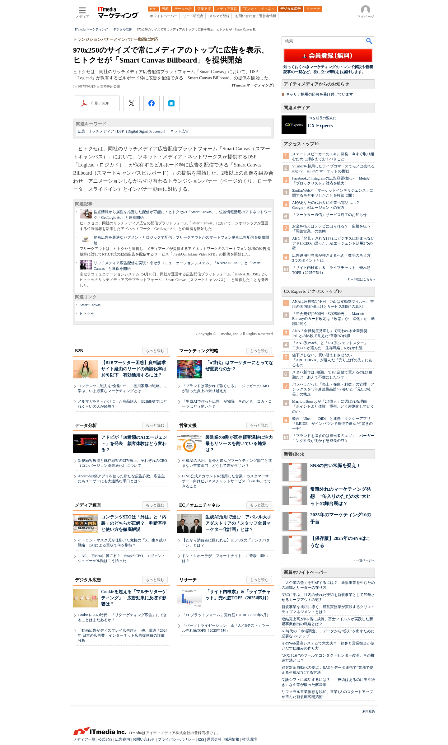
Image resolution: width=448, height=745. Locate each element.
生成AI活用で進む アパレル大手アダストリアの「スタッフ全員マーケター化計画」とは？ (238, 523)
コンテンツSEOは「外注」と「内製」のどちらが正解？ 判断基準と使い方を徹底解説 (133, 523)
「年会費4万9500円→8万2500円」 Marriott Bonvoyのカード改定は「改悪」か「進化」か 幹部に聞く (333, 319)
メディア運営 (88, 505)
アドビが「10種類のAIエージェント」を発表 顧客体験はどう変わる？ (134, 443)
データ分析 (86, 425)
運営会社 (214, 739)
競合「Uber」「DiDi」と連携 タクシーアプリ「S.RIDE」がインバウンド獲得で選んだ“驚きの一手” (332, 423)
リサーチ (188, 580)
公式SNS (105, 739)
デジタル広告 (88, 580)
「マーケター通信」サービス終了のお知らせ (329, 215)
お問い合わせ (144, 739)
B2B (79, 351)
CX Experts (320, 125)
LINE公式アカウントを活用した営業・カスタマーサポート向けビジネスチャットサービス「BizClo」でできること (226, 481)
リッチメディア (101, 131)
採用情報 (231, 739)
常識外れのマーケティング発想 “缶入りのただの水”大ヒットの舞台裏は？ (340, 496)
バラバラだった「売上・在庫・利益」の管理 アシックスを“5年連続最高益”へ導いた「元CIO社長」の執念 (333, 389)
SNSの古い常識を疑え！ (335, 465)
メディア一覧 (84, 739)
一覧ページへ (365, 560)
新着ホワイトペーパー (305, 572)
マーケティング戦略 (198, 351)
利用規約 (368, 711)
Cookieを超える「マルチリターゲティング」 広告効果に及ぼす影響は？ (133, 598)
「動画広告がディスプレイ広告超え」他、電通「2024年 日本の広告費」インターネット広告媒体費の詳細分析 (122, 635)
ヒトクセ (87, 314)
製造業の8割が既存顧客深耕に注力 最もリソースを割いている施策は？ (241, 443)
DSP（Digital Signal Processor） (142, 131)
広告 (82, 131)
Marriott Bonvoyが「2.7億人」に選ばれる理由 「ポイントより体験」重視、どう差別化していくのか (333, 406)
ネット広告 (179, 131)
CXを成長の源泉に (322, 118)
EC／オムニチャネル (199, 505)
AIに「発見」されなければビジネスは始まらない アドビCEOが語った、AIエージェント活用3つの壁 (335, 243)
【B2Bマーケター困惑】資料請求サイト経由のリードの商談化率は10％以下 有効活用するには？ (133, 368)
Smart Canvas (90, 305)
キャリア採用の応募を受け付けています (319, 94)
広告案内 (122, 739)
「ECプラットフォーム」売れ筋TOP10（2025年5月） (226, 615)
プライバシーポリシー (176, 739)
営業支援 (188, 425)
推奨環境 (249, 739)
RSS (201, 739)
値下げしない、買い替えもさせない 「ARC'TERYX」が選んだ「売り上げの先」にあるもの (332, 360)
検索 (369, 40)
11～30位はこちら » (361, 279)
